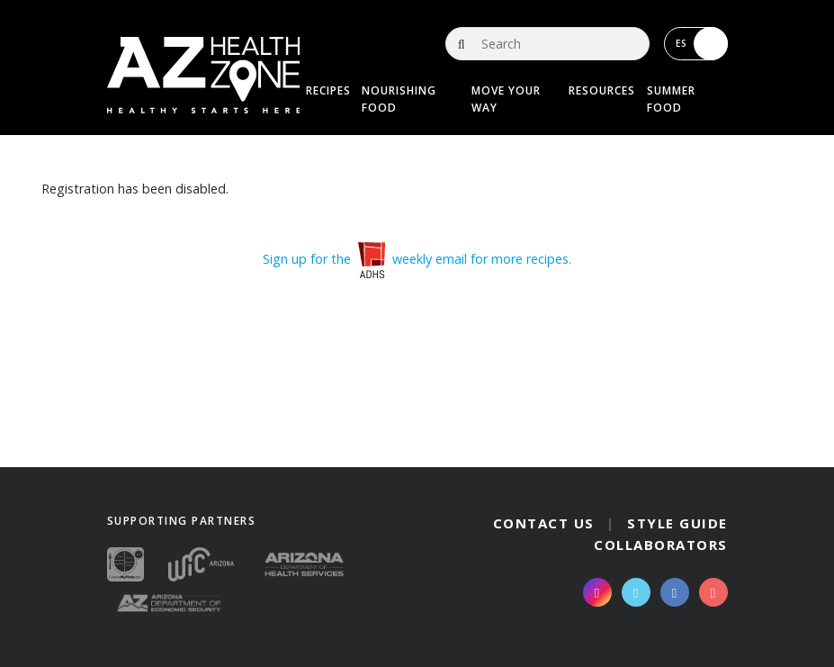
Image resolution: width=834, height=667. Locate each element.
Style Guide (677, 523)
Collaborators (661, 545)
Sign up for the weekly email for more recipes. (417, 258)
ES (702, 43)
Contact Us (544, 523)
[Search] (547, 43)
